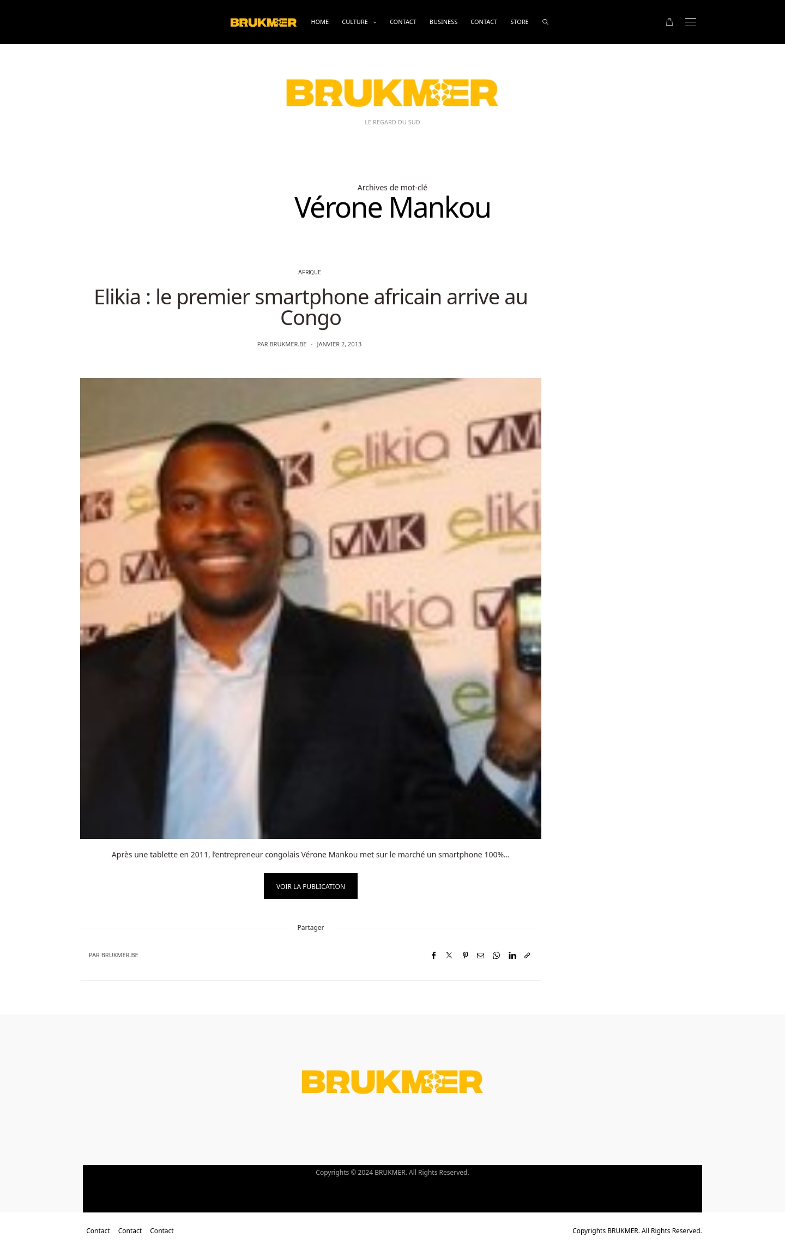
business (444, 21)
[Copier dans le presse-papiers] (527, 955)
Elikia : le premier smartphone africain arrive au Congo (311, 306)
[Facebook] (433, 955)
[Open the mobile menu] (690, 22)
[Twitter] (449, 955)
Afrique (309, 273)
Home (320, 21)
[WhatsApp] (496, 955)
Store (519, 21)
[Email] (480, 955)
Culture (355, 21)
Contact (403, 21)
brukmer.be (287, 344)
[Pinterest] (465, 955)
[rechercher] (545, 22)
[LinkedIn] (512, 955)
